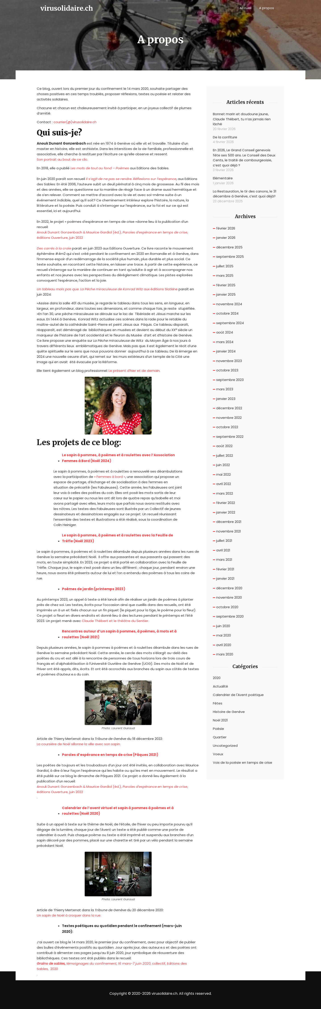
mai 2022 (223, 474)
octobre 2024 (227, 313)
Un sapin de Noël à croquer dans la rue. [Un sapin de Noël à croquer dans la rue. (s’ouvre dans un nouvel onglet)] (69, 915)
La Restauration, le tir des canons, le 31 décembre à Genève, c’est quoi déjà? (244, 194)
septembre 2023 (230, 379)
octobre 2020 (227, 607)
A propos (266, 8)
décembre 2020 (229, 588)
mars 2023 (224, 389)
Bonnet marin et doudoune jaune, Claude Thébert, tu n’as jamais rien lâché (242, 119)
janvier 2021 (225, 578)
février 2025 (225, 285)
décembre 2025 (229, 247)
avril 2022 (223, 483)
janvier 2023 (225, 398)
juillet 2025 (224, 266)
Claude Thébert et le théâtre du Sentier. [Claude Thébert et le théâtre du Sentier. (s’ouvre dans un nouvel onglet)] (115, 620)
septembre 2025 (230, 256)
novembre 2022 (229, 417)
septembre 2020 (230, 616)
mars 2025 (224, 275)
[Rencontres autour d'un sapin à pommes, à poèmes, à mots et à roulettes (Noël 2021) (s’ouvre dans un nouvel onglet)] (122, 634)
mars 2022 (224, 493)
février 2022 (225, 502)
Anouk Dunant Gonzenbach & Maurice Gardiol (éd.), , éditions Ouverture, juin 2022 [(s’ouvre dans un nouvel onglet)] (112, 789)
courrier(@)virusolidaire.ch (75, 122)
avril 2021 (223, 550)
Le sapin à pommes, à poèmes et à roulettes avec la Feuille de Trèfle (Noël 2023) (117, 538)
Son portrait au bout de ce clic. (62, 159)
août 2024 (224, 332)
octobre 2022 (227, 427)
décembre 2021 (228, 521)
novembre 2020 (229, 597)
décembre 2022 (229, 408)
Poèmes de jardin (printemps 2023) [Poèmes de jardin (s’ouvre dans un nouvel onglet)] (93, 589)
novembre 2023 (229, 360)
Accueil (245, 8)
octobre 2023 (227, 370)
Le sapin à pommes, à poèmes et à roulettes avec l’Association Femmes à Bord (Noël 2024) (118, 458)
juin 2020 (223, 626)
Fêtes (217, 703)
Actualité (220, 686)
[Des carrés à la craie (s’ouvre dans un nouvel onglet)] (54, 248)
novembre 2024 (229, 304)
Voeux (218, 754)
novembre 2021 (228, 531)
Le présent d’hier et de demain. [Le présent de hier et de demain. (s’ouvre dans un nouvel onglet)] (134, 370)
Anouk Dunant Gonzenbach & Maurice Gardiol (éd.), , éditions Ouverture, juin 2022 (112, 235)
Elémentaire (223, 178)
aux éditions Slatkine (107, 289)
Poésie (218, 729)
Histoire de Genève (229, 712)
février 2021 (225, 569)
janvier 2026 (225, 237)
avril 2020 (223, 645)
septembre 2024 (230, 323)
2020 (216, 678)
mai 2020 (223, 635)
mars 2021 (224, 559)
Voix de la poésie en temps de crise (242, 763)
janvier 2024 (226, 351)
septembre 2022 (229, 436)
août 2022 (224, 446)
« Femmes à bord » (109, 476)
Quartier (219, 737)
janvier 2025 (226, 294)
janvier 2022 (225, 512)
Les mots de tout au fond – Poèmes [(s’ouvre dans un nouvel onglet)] (99, 168)
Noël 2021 (220, 720)
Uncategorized (225, 746)
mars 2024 (224, 342)
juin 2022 (223, 465)
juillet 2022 (224, 455)
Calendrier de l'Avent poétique (238, 695)
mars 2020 (224, 654)
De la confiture (225, 137)
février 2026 (225, 228)
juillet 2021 (224, 540)
